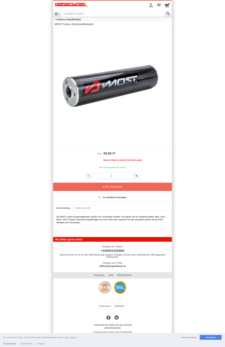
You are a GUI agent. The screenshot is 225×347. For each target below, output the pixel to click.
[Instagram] (116, 318)
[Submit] (168, 14)
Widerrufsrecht (124, 275)
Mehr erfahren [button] (70, 337)
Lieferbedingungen (112, 327)
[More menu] (151, 5)
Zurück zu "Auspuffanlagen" (68, 19)
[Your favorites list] (158, 5)
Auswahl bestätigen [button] (189, 337)
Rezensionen (82, 208)
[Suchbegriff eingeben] (112, 14)
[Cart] (167, 5)
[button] (112, 197)
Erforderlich (27, 344)
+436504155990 (112, 250)
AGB (110, 275)
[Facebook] (108, 318)
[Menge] (112, 176)
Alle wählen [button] (210, 337)
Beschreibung (63, 208)
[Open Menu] (57, 13)
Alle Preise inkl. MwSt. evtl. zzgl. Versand (113, 325)
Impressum (99, 275)
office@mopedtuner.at (112, 266)
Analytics (41, 344)
